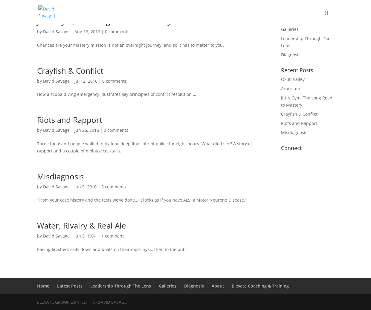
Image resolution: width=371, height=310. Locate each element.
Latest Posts (70, 286)
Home (43, 286)
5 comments (113, 187)
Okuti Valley (293, 79)
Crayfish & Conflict (70, 70)
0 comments (117, 31)
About (218, 286)
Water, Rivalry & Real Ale (81, 225)
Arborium (290, 88)
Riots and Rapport (69, 119)
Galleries (290, 29)
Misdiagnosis (60, 176)
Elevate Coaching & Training (260, 286)
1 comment (112, 236)
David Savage (56, 31)
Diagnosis (290, 55)
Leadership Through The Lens (120, 286)
